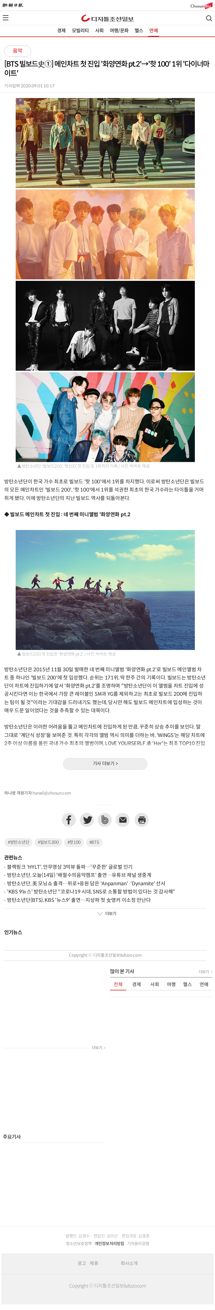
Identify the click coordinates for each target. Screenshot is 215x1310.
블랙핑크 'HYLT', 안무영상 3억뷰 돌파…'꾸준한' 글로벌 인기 (70, 867)
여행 (171, 985)
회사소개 (129, 1263)
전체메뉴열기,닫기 (5, 17)
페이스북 (69, 820)
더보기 (106, 913)
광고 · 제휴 (88, 1263)
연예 (153, 31)
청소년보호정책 (79, 1243)
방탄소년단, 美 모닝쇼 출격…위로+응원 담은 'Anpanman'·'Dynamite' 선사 (86, 884)
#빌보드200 (48, 842)
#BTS (94, 842)
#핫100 (74, 842)
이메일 (123, 820)
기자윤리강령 (138, 1243)
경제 (61, 31)
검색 (209, 18)
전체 (118, 985)
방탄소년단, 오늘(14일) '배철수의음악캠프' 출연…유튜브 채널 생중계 (79, 875)
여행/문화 (119, 31)
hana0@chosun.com (51, 793)
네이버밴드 (105, 820)
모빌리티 (80, 31)
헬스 (139, 31)
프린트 (142, 820)
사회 (99, 31)
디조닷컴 (107, 18)
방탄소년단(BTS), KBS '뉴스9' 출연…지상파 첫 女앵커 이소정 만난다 (79, 900)
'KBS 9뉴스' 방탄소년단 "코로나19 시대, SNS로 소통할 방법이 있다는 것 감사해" (91, 892)
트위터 (87, 820)
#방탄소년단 (18, 842)
